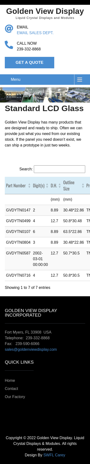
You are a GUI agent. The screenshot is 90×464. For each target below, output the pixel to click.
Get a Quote (29, 62)
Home (10, 380)
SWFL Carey (54, 455)
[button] (29, 185)
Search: (26, 169)
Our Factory (15, 397)
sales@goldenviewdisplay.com (31, 349)
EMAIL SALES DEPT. (35, 33)
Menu (15, 79)
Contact (11, 389)
